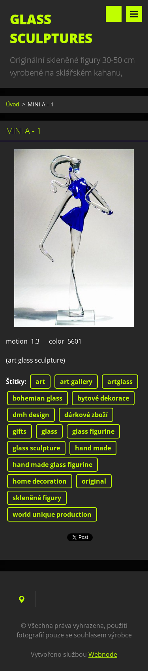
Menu (134, 14)
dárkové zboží (86, 414)
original (94, 481)
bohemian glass (37, 398)
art (40, 381)
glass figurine (93, 431)
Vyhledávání (114, 14)
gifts (19, 431)
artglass (120, 381)
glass (49, 431)
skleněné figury (37, 497)
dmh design (31, 414)
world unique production (52, 514)
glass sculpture (36, 448)
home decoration (40, 481)
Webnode (102, 654)
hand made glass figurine (52, 464)
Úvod (12, 104)
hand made (93, 448)
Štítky (15, 381)
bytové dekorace (103, 398)
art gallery (76, 381)
